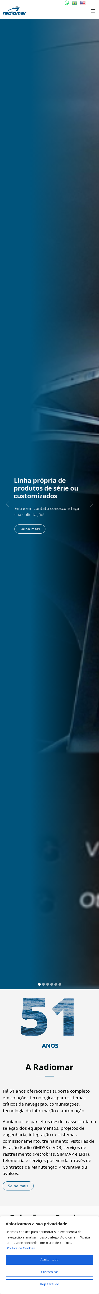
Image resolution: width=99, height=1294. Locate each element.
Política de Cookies (21, 1248)
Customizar (49, 1272)
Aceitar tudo (49, 1259)
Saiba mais (33, 529)
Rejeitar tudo (49, 1284)
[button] (7, 504)
